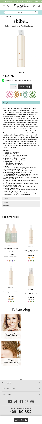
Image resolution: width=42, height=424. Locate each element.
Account (6, 383)
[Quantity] (13, 86)
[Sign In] (34, 5)
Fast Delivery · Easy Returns (31, 1)
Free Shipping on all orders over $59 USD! (13, 1)
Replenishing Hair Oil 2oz (31, 293)
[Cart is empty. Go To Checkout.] (39, 5)
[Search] (35, 12)
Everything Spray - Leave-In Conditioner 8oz (31, 250)
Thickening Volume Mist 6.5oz (11, 292)
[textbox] (21, 12)
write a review (11, 258)
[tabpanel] (21, 149)
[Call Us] (8, 5)
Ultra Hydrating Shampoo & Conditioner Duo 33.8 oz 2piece (11, 250)
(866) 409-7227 (21, 411)
